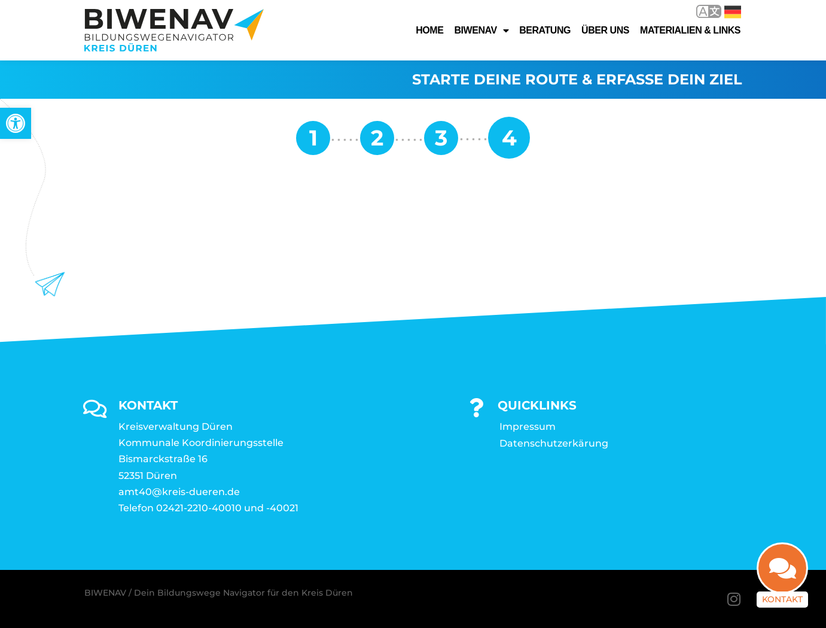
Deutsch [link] (732, 12)
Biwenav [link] (481, 30)
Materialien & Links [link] (690, 30)
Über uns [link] (605, 30)
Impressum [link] (527, 426)
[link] (15, 123)
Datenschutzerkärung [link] (553, 443)
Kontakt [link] (782, 605)
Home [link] (429, 30)
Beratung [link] (545, 30)
